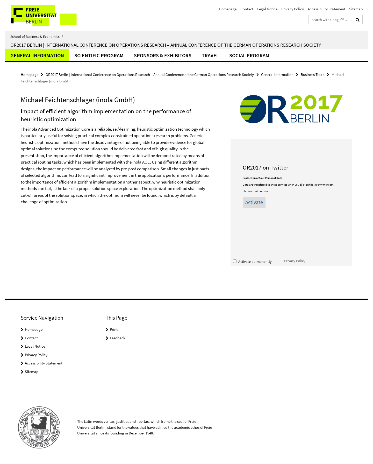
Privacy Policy (292, 8)
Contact (246, 8)
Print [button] (114, 329)
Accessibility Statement (326, 8)
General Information (37, 55)
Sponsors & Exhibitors (162, 55)
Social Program (249, 55)
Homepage (227, 8)
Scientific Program (99, 55)
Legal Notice (267, 8)
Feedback (117, 337)
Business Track (312, 74)
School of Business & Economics (36, 36)
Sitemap (356, 8)
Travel (210, 55)
